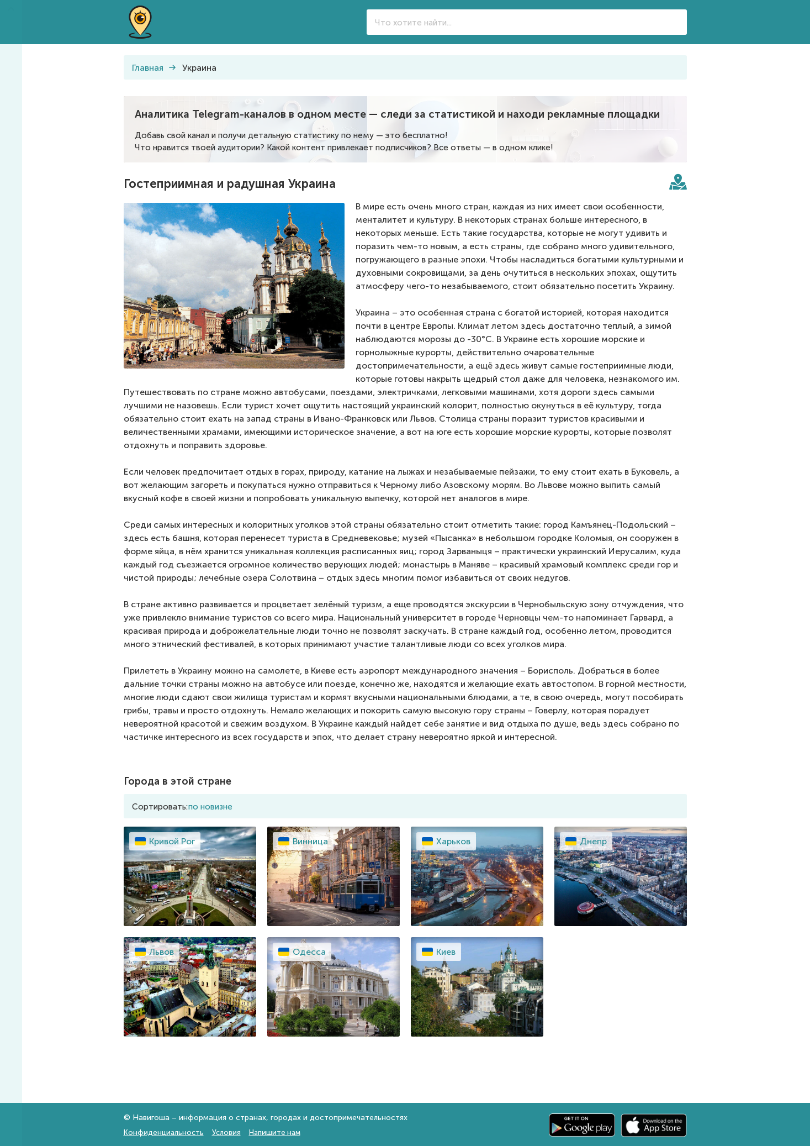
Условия (226, 1132)
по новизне (210, 807)
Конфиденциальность (164, 1132)
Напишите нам (274, 1132)
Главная (147, 67)
